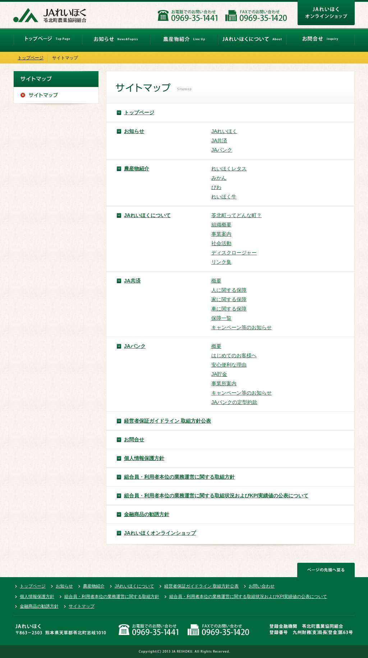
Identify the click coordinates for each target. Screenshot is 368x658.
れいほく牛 (223, 196)
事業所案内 (223, 383)
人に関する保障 (229, 290)
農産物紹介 (136, 168)
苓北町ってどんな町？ (236, 215)
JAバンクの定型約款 (234, 402)
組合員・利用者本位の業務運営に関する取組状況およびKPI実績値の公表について (216, 495)
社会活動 (221, 243)
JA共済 (219, 140)
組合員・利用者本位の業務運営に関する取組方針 (179, 477)
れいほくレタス (229, 168)
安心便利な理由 (229, 365)
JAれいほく (224, 131)
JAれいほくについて (147, 215)
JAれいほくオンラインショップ (160, 533)
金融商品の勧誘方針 (146, 514)
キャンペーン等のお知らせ (241, 327)
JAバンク (221, 150)
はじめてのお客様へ (234, 355)
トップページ (30, 57)
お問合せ (134, 439)
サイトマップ (82, 606)
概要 (216, 281)
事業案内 (221, 234)
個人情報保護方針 (144, 458)
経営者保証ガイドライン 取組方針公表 (167, 421)
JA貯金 (219, 374)
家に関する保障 (229, 299)
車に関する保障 (229, 309)
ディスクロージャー (234, 253)
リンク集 (221, 262)
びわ (216, 187)
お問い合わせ (262, 586)
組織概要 (221, 224)
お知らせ (134, 131)
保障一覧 (221, 318)
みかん (218, 178)
